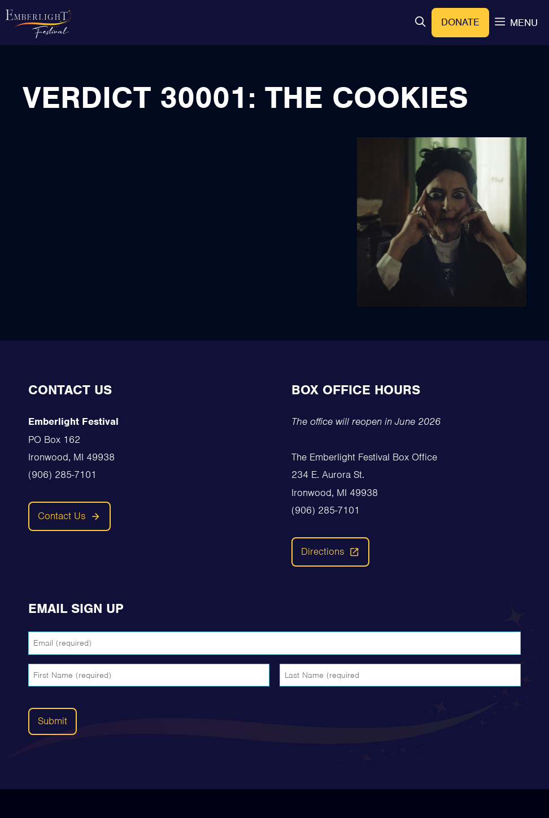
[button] (420, 23)
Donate (460, 22)
